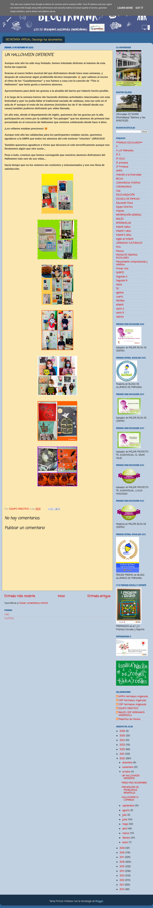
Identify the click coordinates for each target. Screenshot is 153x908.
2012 (122, 880)
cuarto (119, 297)
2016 (122, 862)
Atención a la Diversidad (128, 175)
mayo (125, 824)
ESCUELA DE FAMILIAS (128, 199)
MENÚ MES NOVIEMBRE (134, 783)
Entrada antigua (98, 596)
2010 (122, 889)
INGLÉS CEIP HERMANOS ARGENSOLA (132, 714)
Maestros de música (129, 719)
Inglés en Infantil (124, 239)
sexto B (120, 313)
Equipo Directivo (124, 207)
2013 (122, 876)
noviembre (128, 767)
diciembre (127, 762)
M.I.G (118, 247)
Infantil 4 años (123, 231)
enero (125, 842)
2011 (122, 885)
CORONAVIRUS (124, 187)
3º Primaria (122, 167)
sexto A (120, 309)
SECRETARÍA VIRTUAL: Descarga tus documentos (34, 40)
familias (120, 300)
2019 (122, 848)
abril (125, 829)
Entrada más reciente (19, 596)
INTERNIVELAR (123, 223)
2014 (122, 871)
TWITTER (9, 618)
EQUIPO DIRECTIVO (128, 708)
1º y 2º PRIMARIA (125, 151)
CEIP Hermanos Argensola (132, 700)
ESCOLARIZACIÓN (125, 195)
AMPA (119, 171)
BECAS (119, 179)
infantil (119, 305)
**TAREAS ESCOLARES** (129, 143)
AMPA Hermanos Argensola (133, 696)
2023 (123, 745)
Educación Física (124, 203)
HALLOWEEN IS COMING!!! (130, 799)
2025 (123, 736)
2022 (123, 749)
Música (120, 251)
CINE (6, 614)
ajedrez (120, 292)
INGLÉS (120, 219)
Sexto (119, 284)
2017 (122, 857)
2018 (122, 853)
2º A (118, 154)
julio (124, 815)
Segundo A (121, 276)
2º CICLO (120, 159)
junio (125, 819)
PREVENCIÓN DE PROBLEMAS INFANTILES (130, 790)
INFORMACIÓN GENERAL (129, 215)
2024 (123, 740)
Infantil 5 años (123, 235)
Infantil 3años (123, 227)
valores (120, 317)
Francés (120, 211)
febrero (126, 838)
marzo (126, 833)
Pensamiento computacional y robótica (131, 263)
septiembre (128, 806)
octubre (126, 772)
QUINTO (120, 272)
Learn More (125, 7)
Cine (118, 191)
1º (117, 146)
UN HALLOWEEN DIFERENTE (130, 777)
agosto (126, 810)
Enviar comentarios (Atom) (33, 603)
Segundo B (121, 280)
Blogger (99, 901)
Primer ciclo (122, 268)
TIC (117, 289)
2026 (123, 731)
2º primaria (122, 163)
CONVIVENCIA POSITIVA (128, 183)
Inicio (61, 596)
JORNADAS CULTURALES (129, 243)
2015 (122, 866)
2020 (123, 758)
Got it (139, 7)
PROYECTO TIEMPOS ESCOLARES (126, 256)
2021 (122, 754)
